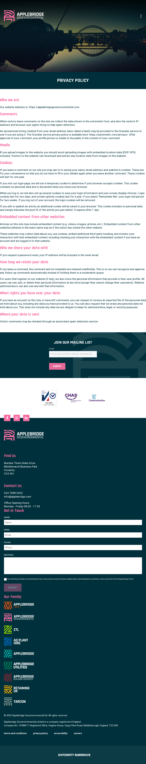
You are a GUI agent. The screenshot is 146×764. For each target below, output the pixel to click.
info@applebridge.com (17, 496)
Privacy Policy (40, 733)
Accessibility (60, 733)
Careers (78, 733)
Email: (7, 530)
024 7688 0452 (13, 493)
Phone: (7, 542)
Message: (9, 555)
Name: (7, 517)
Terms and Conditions (15, 733)
